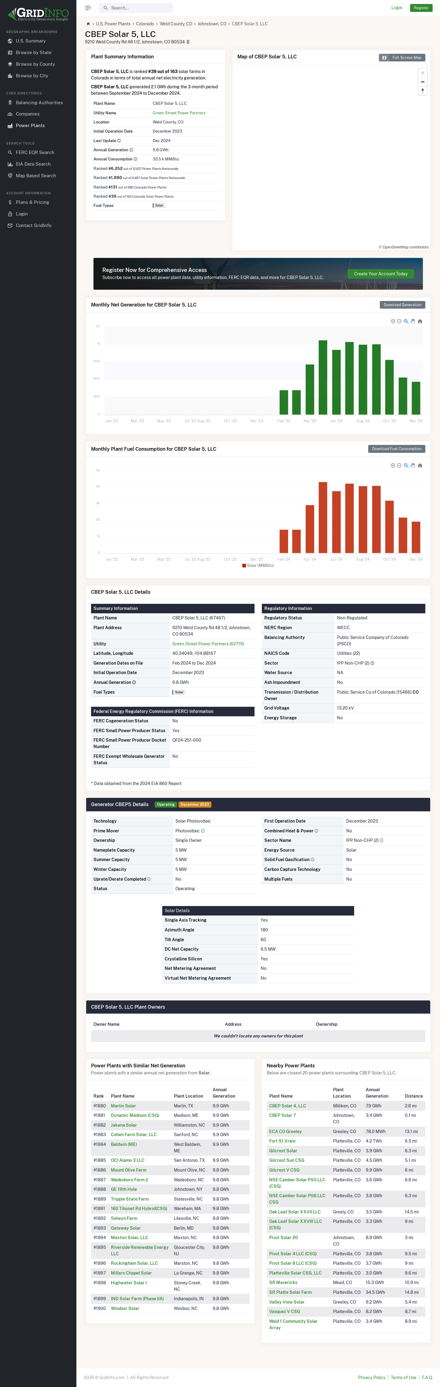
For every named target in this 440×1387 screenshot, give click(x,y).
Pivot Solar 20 (283, 1237)
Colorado (145, 23)
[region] (38, 703)
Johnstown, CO (212, 23)
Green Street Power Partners (179, 112)
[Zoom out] (422, 81)
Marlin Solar (123, 1105)
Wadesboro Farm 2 (129, 1179)
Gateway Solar (126, 1228)
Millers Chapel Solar (131, 1273)
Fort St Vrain (282, 1141)
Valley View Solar (287, 1302)
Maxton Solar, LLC (129, 1237)
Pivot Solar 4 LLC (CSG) (293, 1253)
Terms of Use (403, 1377)
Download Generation (402, 305)
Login (396, 7)
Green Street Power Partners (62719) (208, 643)
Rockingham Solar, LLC (134, 1263)
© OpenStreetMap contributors (404, 247)
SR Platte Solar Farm (290, 1292)
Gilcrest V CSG (284, 1170)
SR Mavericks (283, 1282)
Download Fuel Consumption (396, 448)
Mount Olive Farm (128, 1170)
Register (421, 8)
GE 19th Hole (124, 1189)
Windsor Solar (125, 1308)
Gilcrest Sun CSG (286, 1160)
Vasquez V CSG (284, 1311)
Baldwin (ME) (124, 1144)
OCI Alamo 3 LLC (128, 1160)
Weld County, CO (176, 23)
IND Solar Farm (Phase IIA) (137, 1298)
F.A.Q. (427, 1377)
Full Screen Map (400, 57)
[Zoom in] (422, 72)
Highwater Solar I (129, 1282)
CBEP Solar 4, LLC (287, 1105)
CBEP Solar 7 (282, 1115)
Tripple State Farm (130, 1199)
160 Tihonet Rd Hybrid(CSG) (139, 1208)
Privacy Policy (371, 1377)
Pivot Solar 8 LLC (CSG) (293, 1263)
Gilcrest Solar (283, 1150)
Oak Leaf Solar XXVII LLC (295, 1211)
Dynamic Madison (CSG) (135, 1115)
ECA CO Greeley (285, 1131)
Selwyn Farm (124, 1218)
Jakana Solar (124, 1125)
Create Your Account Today (381, 273)
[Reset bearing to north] (422, 90)
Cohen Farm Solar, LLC (134, 1134)
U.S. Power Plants (113, 23)
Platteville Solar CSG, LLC (295, 1273)
